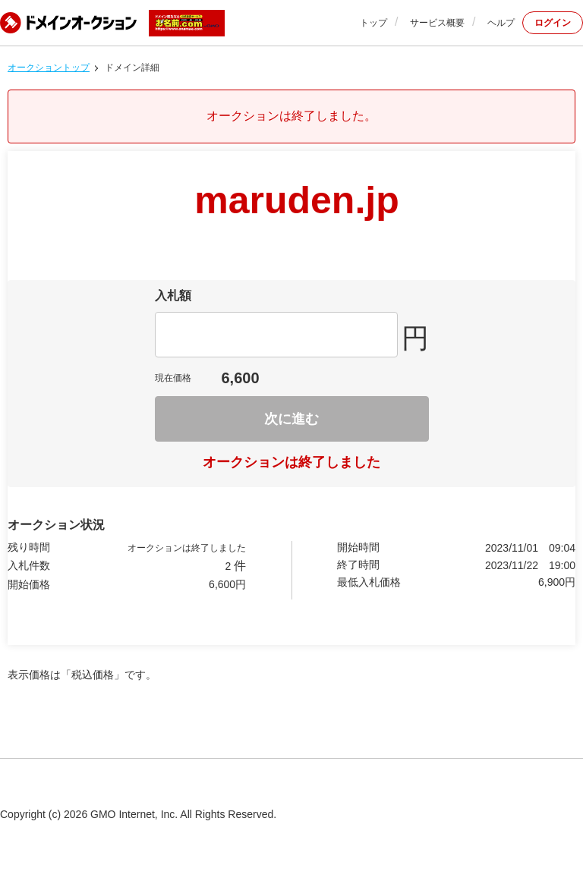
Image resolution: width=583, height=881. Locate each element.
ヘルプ (501, 22)
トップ (373, 22)
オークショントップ (49, 67)
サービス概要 (437, 22)
